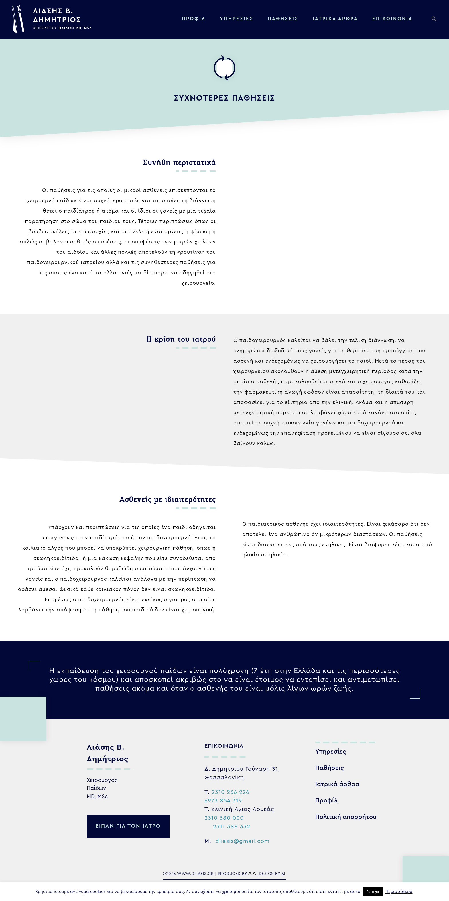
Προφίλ (194, 18)
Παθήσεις (283, 18)
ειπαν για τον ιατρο (128, 826)
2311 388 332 (231, 826)
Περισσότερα (399, 892)
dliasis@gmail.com (242, 841)
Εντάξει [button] (372, 892)
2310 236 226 (230, 792)
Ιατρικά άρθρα (337, 784)
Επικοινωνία (392, 18)
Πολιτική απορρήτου (346, 817)
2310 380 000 (224, 818)
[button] (435, 20)
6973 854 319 (223, 801)
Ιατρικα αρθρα (335, 18)
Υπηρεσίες (236, 18)
